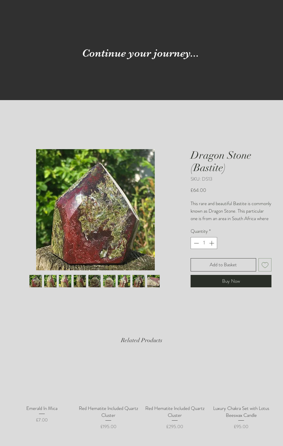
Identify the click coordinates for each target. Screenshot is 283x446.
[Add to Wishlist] (265, 264)
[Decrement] (195, 243)
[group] (141, 392)
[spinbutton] (204, 243)
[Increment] (212, 243)
